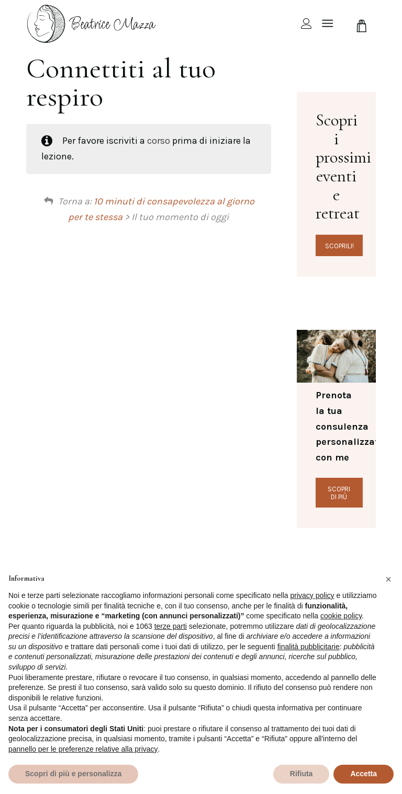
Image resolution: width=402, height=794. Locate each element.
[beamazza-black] (92, 23)
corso (158, 140)
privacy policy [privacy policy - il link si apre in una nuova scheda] (312, 595)
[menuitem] (301, 23)
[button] (388, 579)
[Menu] (327, 23)
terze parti (170, 626)
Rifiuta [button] (301, 773)
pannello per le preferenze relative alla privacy (83, 749)
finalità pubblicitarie (308, 646)
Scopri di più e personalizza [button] (73, 773)
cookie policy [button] (341, 616)
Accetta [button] (363, 773)
